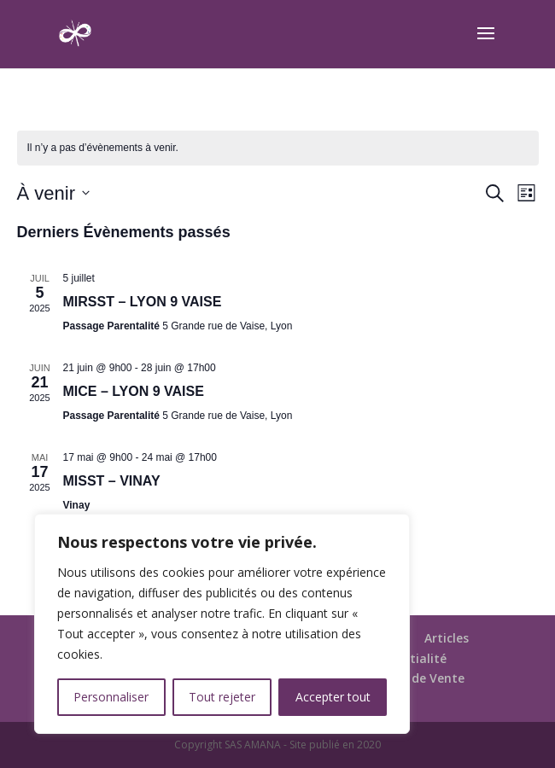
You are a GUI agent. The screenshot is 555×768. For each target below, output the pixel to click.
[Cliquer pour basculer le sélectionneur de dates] (53, 193)
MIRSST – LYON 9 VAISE (142, 301)
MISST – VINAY (112, 481)
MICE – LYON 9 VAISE (133, 391)
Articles (446, 638)
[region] (222, 624)
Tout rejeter (222, 697)
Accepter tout (333, 697)
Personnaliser (111, 697)
